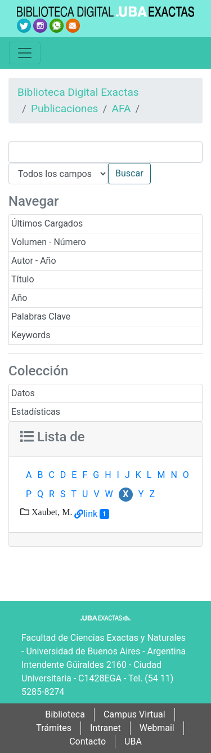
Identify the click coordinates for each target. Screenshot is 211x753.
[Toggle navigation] (25, 53)
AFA (121, 108)
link (90, 513)
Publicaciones (64, 108)
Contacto (87, 741)
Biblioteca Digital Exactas (78, 92)
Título (22, 279)
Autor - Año (33, 260)
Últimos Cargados (47, 223)
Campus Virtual (134, 714)
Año (19, 298)
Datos (23, 393)
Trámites (53, 728)
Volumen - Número (48, 242)
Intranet (105, 728)
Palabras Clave (40, 316)
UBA (133, 741)
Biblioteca (65, 714)
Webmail (157, 728)
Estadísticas (35, 411)
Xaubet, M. (50, 511)
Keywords (31, 335)
